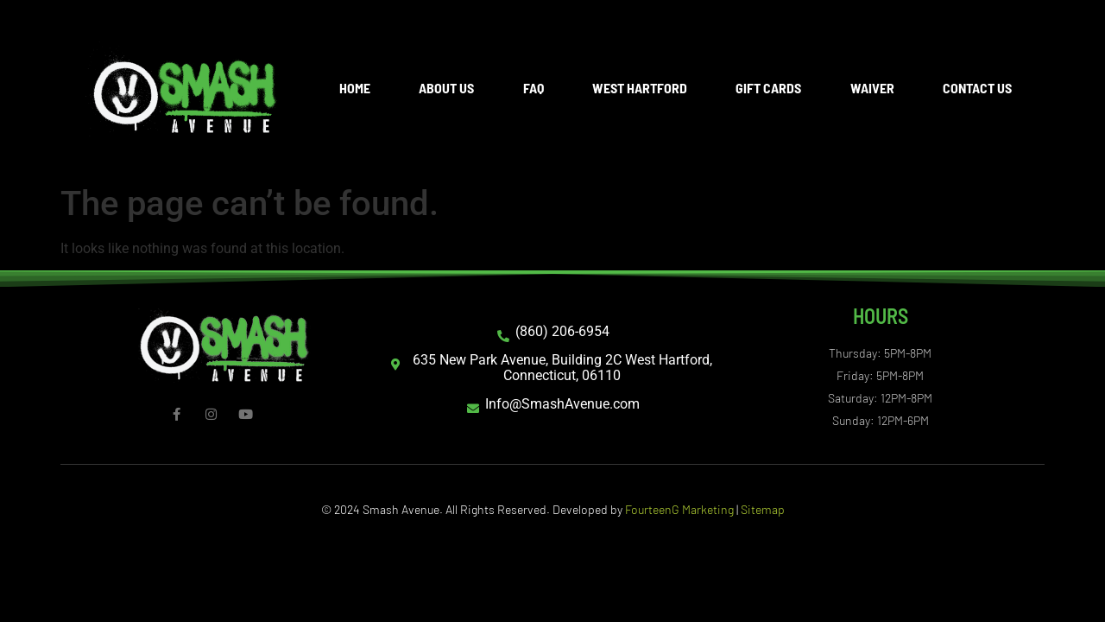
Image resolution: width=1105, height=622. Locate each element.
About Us (446, 87)
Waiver (872, 87)
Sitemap (763, 509)
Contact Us (977, 87)
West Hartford (639, 87)
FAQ (533, 87)
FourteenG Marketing (679, 509)
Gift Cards (768, 87)
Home (354, 87)
